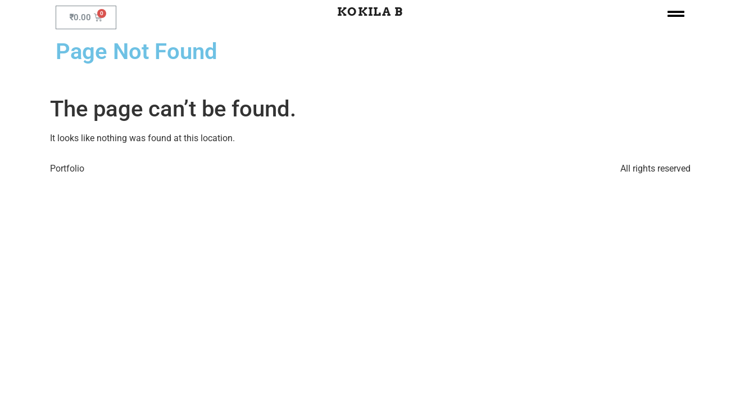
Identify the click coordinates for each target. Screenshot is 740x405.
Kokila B (370, 11)
